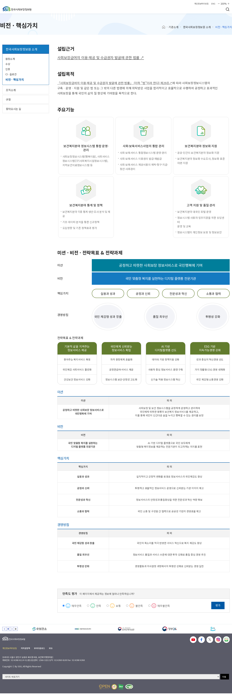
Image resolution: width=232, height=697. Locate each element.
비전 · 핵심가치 (14, 79)
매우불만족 (163, 606)
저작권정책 (25, 648)
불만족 (139, 606)
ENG (213, 4)
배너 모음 (16, 629)
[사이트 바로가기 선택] (111, 676)
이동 (224, 676)
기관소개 (173, 27)
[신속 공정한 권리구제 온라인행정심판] (126, 629)
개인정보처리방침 (201, 4)
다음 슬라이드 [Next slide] (12, 629)
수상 (7, 64)
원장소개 (10, 59)
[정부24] (169, 629)
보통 (118, 606)
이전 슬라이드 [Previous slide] (4, 629)
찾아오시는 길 (13, 109)
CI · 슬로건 (11, 74)
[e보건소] (39, 629)
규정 (8, 99)
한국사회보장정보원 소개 (197, 27)
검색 (227, 9)
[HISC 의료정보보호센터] (83, 629)
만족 (98, 606)
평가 (217, 605)
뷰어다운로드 (39, 648)
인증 (7, 69)
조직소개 (11, 90)
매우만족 (76, 606)
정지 (8, 629)
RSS (51, 648)
